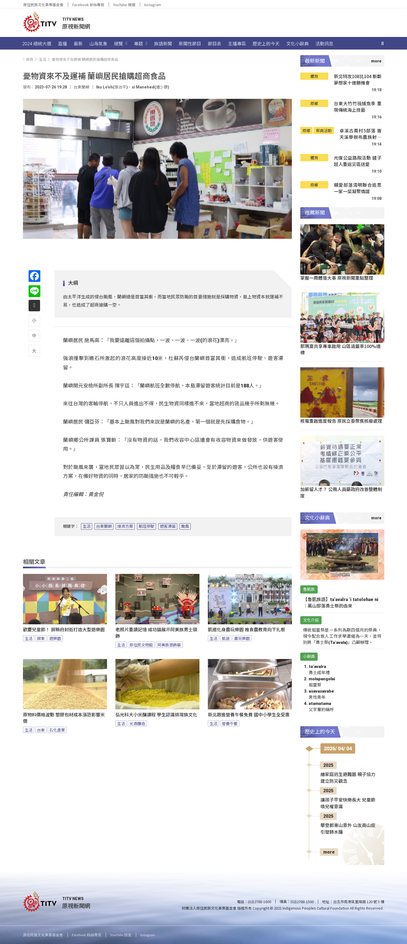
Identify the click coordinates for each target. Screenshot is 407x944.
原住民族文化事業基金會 (43, 4)
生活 (86, 526)
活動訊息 (324, 43)
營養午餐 (230, 723)
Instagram (152, 4)
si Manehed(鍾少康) (150, 87)
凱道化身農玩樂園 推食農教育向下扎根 (246, 629)
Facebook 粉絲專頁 (88, 4)
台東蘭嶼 (104, 526)
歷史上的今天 (266, 43)
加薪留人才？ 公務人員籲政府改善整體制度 (341, 492)
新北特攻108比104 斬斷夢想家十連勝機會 (358, 79)
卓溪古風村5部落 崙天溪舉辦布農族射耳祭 (360, 134)
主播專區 (237, 43)
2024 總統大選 (36, 43)
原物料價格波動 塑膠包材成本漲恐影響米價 (64, 718)
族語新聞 (163, 43)
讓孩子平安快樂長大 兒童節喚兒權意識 (347, 803)
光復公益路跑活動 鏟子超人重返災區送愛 (358, 161)
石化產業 (57, 730)
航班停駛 (146, 526)
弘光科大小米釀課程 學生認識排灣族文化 (156, 715)
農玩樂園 (242, 638)
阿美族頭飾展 (169, 645)
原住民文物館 (141, 645)
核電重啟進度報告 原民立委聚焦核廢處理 (341, 420)
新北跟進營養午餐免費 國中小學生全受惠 (249, 715)
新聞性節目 (190, 43)
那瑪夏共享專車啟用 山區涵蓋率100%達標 (340, 349)
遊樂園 (55, 638)
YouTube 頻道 (124, 4)
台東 (41, 730)
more (329, 852)
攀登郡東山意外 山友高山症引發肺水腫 (347, 829)
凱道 (226, 638)
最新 (78, 43)
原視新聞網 (76, 26)
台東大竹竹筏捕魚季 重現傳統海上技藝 (358, 106)
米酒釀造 (137, 723)
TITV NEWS (73, 19)
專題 (140, 43)
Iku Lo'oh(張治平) (112, 87)
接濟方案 (125, 526)
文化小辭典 (297, 43)
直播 (62, 43)
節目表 (214, 43)
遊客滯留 (168, 526)
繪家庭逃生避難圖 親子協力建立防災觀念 (347, 778)
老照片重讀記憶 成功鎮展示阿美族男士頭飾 (156, 633)
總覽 (120, 43)
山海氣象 (98, 43)
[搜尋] (383, 43)
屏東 (41, 638)
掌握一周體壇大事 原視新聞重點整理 (336, 277)
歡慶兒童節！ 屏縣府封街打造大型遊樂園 (64, 629)
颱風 (185, 526)
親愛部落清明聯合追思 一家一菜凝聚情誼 (358, 188)
